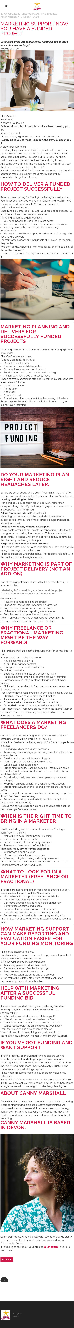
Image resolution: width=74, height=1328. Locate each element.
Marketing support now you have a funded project (34, 28)
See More (6, 1259)
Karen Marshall (8, 16)
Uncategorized (30, 13)
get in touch (50, 1246)
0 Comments (48, 13)
